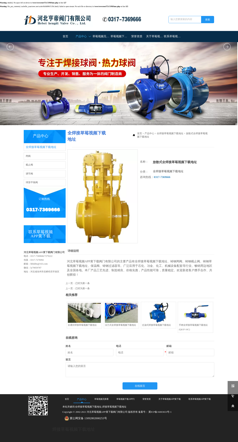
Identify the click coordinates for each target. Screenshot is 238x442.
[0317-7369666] (233, 396)
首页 (139, 132)
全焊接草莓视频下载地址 (170, 132)
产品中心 (149, 132)
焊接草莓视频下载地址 (73, 428)
